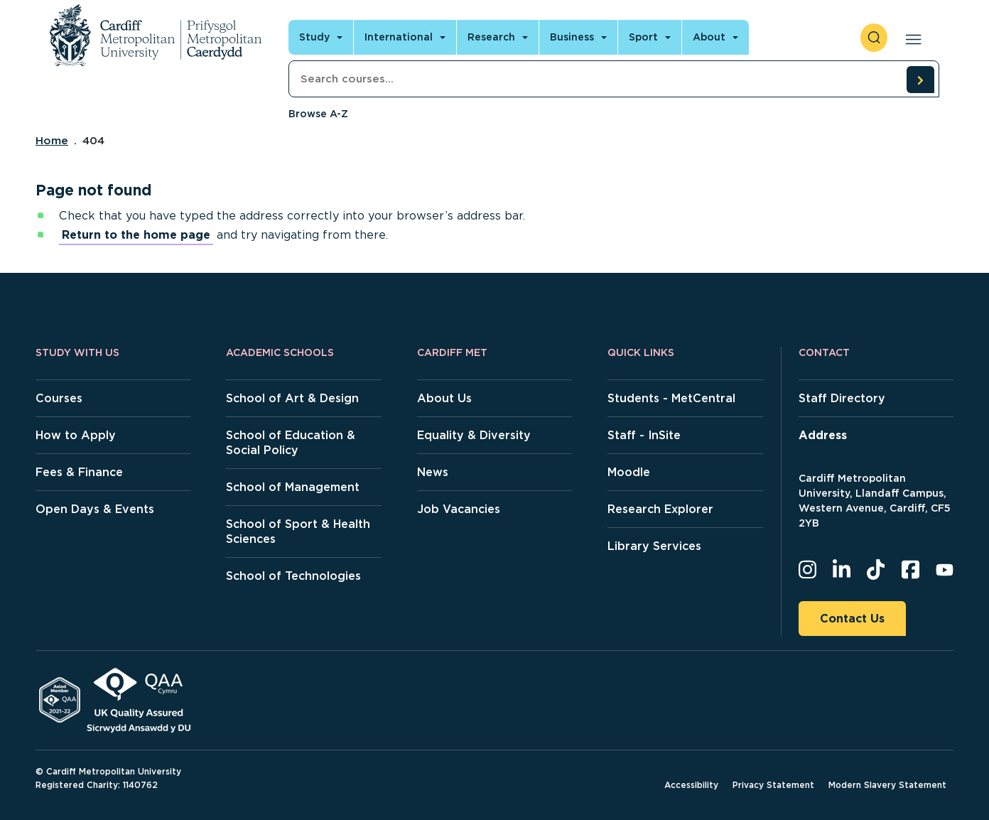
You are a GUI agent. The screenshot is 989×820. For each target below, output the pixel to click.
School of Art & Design (292, 398)
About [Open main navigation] (709, 37)
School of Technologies (293, 576)
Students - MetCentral (671, 398)
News (432, 472)
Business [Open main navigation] (572, 37)
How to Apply (76, 435)
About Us (444, 398)
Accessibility (691, 784)
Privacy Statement (773, 784)
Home (52, 140)
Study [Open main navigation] (314, 37)
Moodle (628, 472)
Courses (59, 398)
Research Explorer (660, 509)
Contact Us (852, 618)
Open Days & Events (95, 509)
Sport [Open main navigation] (643, 37)
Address (823, 435)
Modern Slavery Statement (887, 784)
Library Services (654, 546)
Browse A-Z (318, 113)
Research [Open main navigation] (491, 37)
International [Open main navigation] (398, 37)
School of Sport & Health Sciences (298, 531)
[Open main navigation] (910, 37)
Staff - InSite (644, 435)
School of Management (293, 487)
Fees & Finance (79, 472)
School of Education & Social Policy (290, 442)
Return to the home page (136, 235)
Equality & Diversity (474, 435)
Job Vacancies (458, 509)
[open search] (873, 37)
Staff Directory (842, 398)
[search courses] (920, 79)
